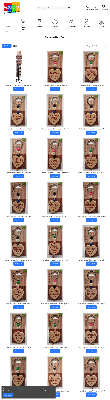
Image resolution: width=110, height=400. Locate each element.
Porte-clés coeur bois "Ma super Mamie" (91, 173)
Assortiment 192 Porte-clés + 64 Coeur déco (19, 85)
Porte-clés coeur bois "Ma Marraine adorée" (55, 260)
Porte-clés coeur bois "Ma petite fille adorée (91, 216)
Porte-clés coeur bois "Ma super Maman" (91, 85)
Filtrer (7, 46)
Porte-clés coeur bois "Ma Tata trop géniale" (55, 304)
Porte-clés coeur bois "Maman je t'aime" (55, 85)
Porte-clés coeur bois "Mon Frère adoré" (91, 260)
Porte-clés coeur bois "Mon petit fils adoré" (55, 216)
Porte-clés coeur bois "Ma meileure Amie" (91, 347)
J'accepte (8, 395)
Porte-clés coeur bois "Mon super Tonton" (91, 304)
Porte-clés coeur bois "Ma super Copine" (19, 347)
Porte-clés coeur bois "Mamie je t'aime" (55, 173)
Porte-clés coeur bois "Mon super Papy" (18, 216)
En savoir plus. (49, 391)
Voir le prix (18, 89)
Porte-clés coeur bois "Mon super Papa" (55, 129)
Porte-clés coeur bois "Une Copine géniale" (55, 347)
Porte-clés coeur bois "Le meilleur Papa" (19, 129)
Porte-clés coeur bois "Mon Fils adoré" (91, 129)
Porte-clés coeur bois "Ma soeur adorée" (18, 304)
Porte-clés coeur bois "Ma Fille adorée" (18, 173)
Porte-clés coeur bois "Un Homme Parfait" (91, 391)
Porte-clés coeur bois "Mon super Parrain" (18, 260)
